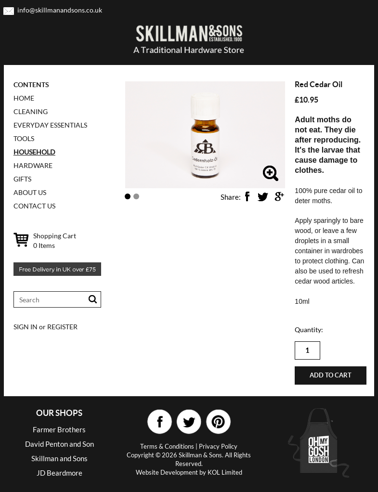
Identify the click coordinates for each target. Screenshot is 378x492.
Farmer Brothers (59, 429)
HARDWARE (32, 165)
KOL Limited (225, 472)
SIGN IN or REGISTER (45, 327)
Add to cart (331, 375)
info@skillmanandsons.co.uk (59, 10)
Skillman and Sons (59, 458)
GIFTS (22, 179)
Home (23, 98)
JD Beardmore (59, 472)
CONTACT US (34, 206)
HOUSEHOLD (34, 152)
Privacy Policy (218, 446)
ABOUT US (29, 192)
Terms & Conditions (167, 446)
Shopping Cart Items (54, 240)
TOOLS (23, 138)
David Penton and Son (59, 444)
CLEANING (30, 111)
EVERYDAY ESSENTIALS (50, 125)
